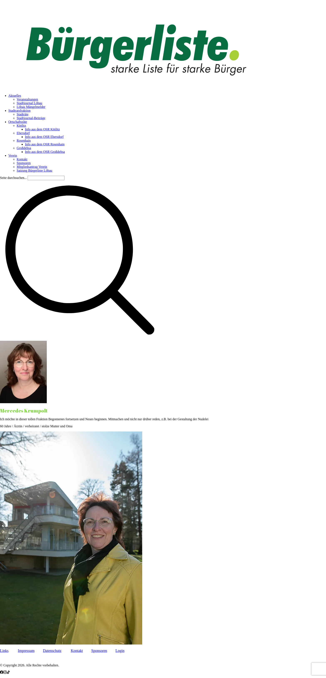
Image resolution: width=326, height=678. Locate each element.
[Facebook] (1, 672)
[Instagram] (5, 672)
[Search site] (80, 339)
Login (119, 651)
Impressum (26, 651)
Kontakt (77, 651)
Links (4, 651)
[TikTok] (8, 672)
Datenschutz (52, 651)
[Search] (46, 178)
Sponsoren (99, 651)
